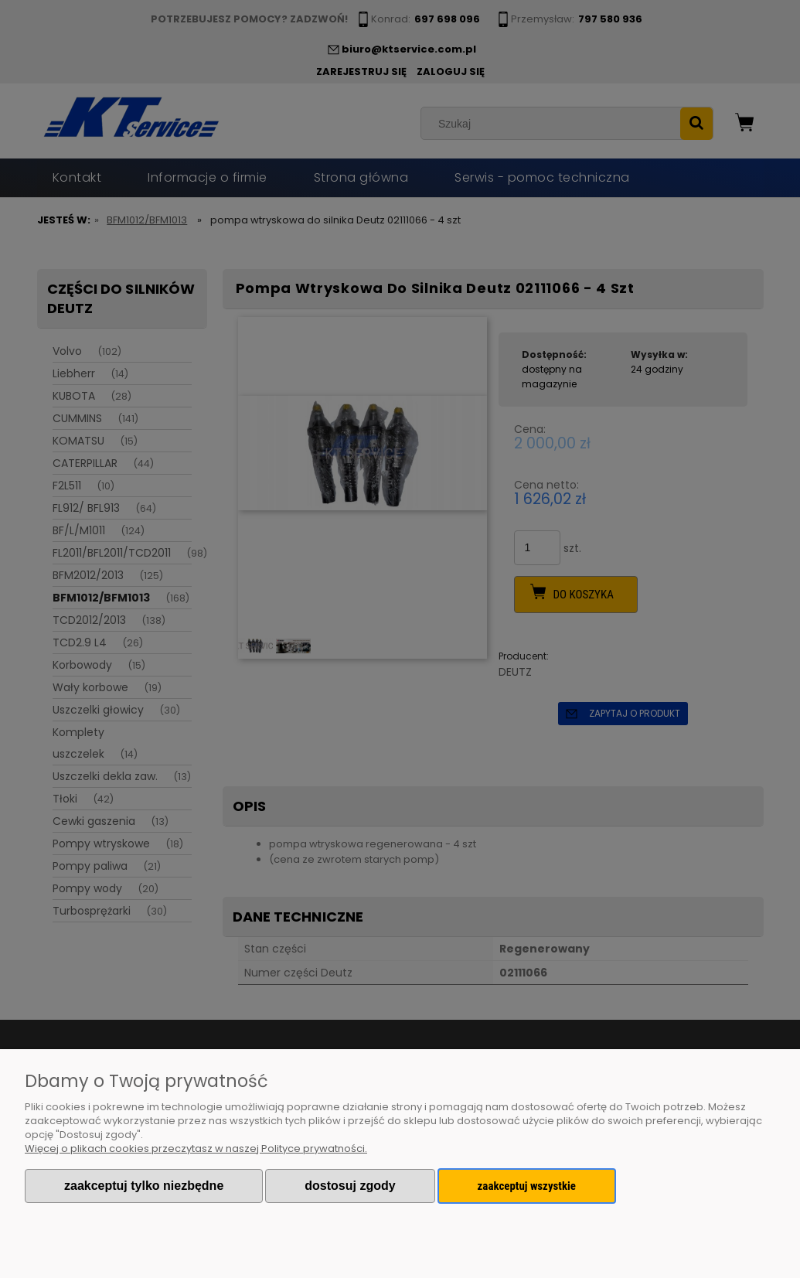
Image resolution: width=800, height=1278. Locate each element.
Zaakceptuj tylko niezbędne (143, 1185)
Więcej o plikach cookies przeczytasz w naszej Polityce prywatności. (196, 1148)
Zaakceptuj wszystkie (527, 1186)
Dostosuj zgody (350, 1185)
